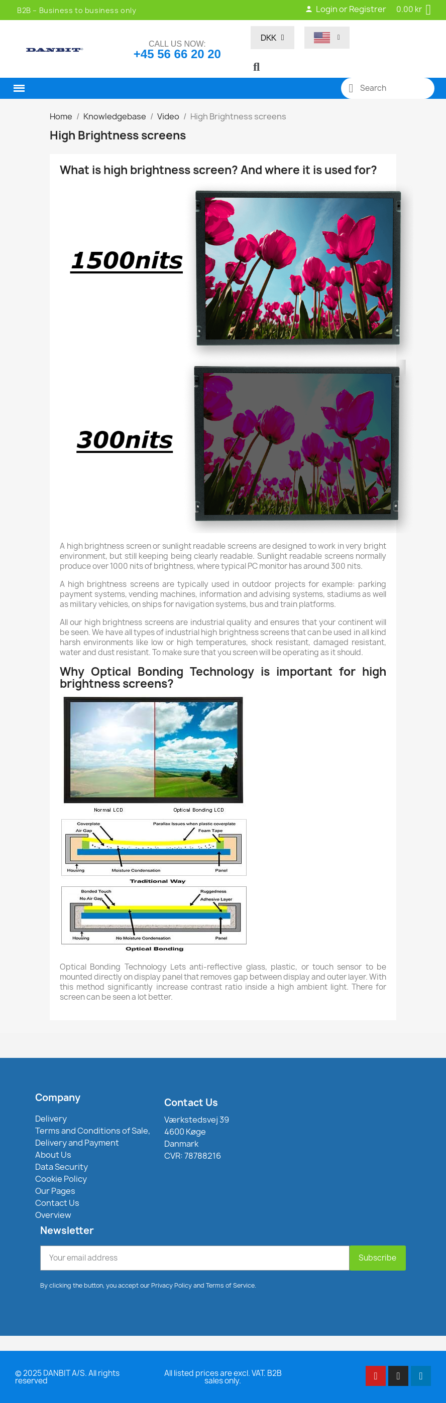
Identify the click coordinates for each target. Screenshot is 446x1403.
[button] (257, 67)
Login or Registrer (345, 9)
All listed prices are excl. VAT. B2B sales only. (223, 1377)
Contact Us (191, 1102)
